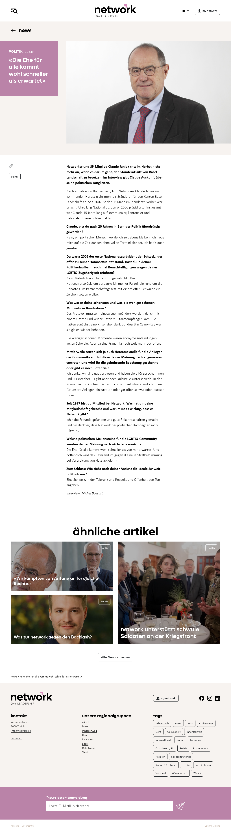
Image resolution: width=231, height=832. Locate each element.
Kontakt (15, 825)
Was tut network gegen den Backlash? (53, 637)
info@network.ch (21, 730)
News (21, 30)
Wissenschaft (179, 773)
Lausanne (87, 739)
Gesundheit (173, 732)
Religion (160, 757)
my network (166, 698)
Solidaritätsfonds (181, 757)
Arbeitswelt (162, 723)
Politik (14, 177)
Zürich (85, 722)
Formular (16, 738)
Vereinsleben (203, 765)
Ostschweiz (88, 748)
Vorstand (161, 773)
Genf (85, 735)
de (184, 10)
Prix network (200, 748)
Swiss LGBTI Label (166, 765)
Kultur (180, 740)
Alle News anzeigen (115, 657)
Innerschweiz (89, 730)
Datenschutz (28, 825)
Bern (85, 726)
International (163, 740)
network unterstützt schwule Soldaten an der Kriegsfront (160, 633)
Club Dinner (206, 723)
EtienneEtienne (212, 825)
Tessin (85, 752)
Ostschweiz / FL (165, 748)
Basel (85, 743)
